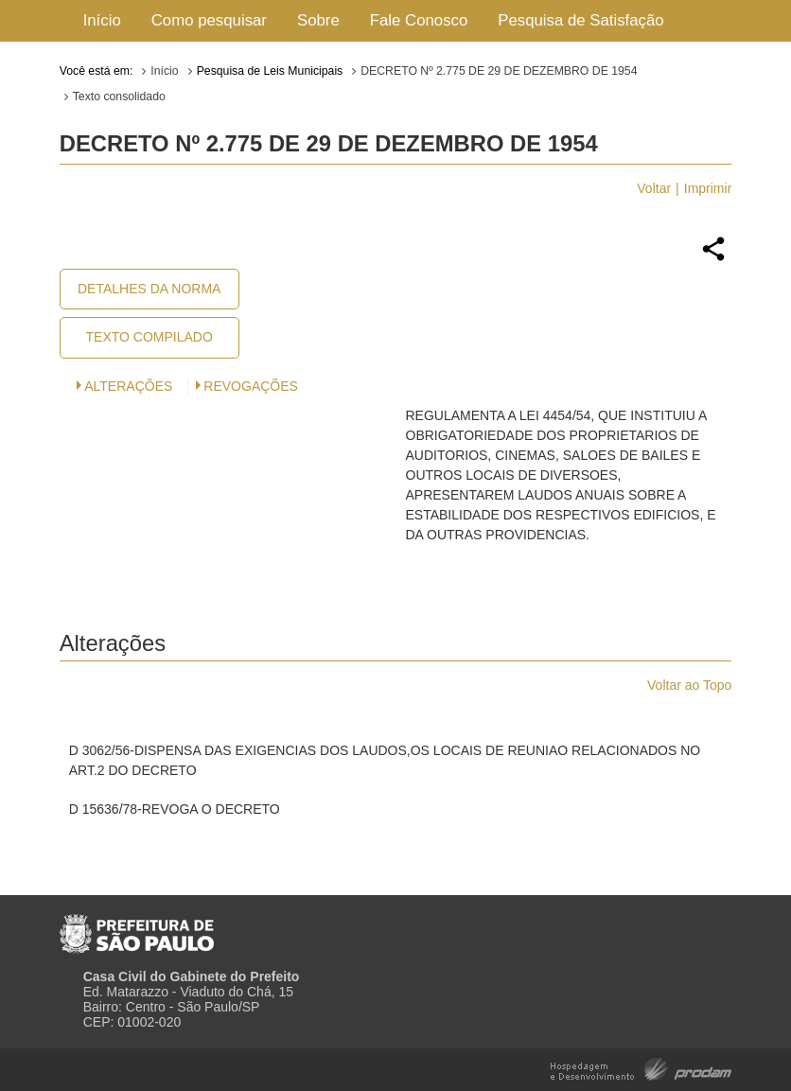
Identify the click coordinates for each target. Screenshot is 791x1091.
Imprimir (708, 188)
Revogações (250, 386)
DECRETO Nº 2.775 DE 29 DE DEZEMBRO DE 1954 (498, 71)
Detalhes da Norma (149, 288)
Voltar (654, 188)
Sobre (318, 20)
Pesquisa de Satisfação (580, 20)
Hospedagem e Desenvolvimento (641, 1068)
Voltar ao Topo (689, 685)
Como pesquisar (209, 20)
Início (102, 20)
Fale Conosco (419, 20)
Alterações (128, 386)
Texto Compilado (149, 336)
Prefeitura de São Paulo (137, 926)
